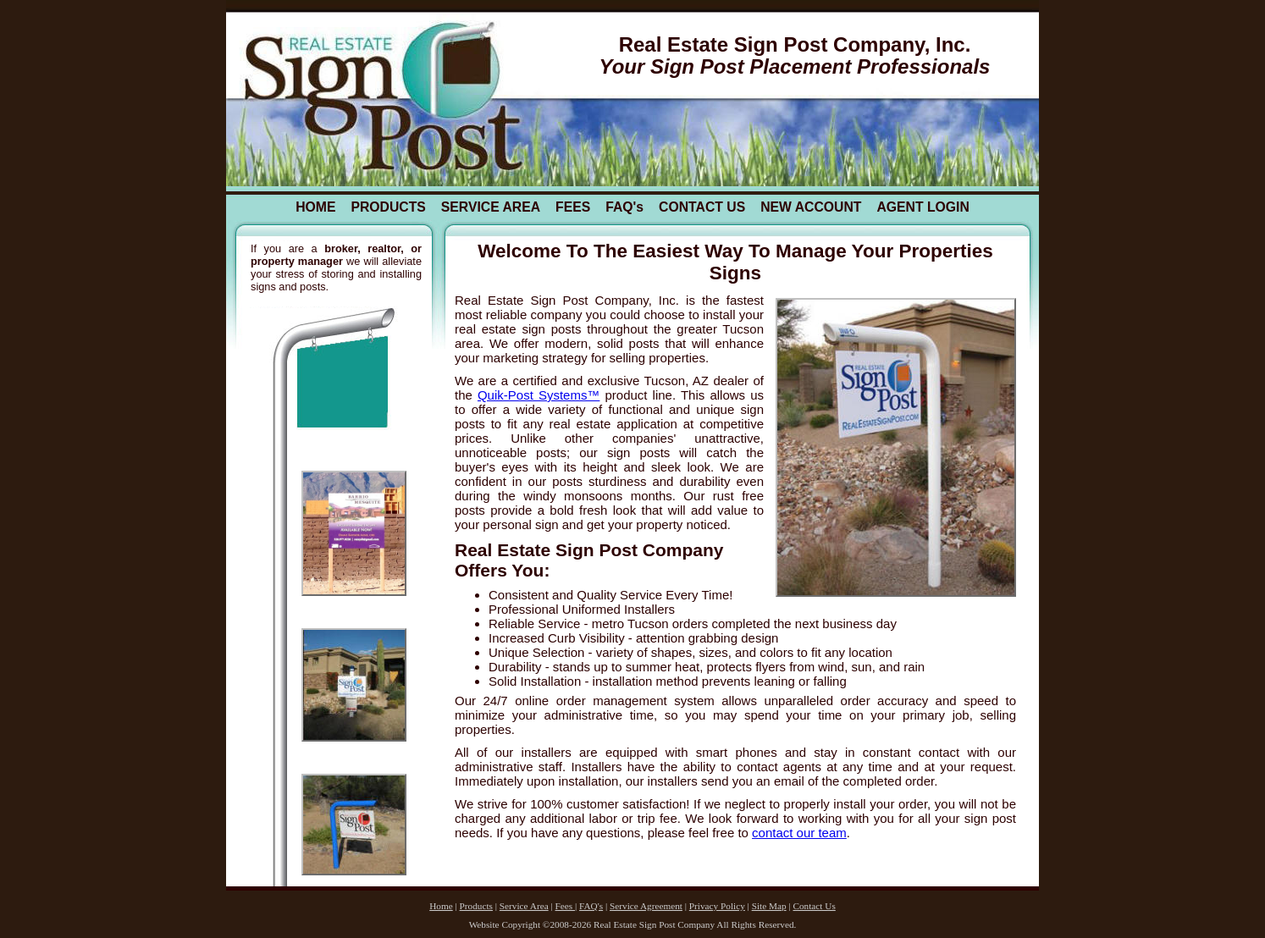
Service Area (524, 906)
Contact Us (814, 906)
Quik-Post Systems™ (538, 395)
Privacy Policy (717, 906)
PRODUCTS (388, 207)
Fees (565, 906)
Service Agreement (646, 906)
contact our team (799, 832)
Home (441, 906)
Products (476, 906)
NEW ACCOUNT (810, 207)
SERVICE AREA (490, 207)
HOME (315, 207)
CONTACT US (702, 207)
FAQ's (624, 207)
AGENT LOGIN (922, 207)
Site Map (769, 906)
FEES (572, 207)
